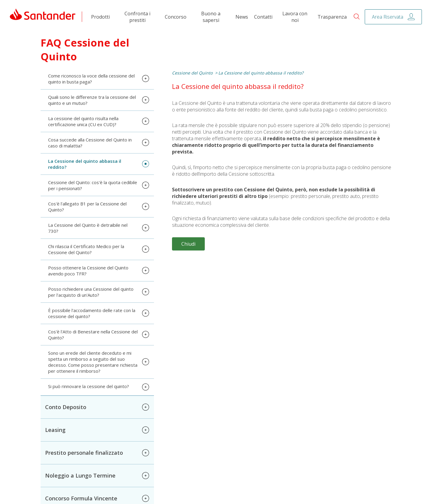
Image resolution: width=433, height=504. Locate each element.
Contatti (263, 19)
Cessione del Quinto (192, 74)
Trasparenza (332, 19)
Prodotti (100, 19)
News (241, 19)
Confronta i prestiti (137, 19)
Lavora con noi (294, 19)
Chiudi (188, 245)
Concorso (175, 19)
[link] (43, 19)
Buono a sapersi (210, 19)
